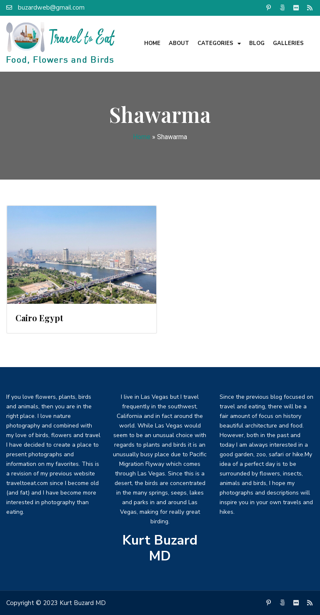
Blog (257, 43)
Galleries (288, 43)
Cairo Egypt (39, 317)
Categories (219, 43)
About (179, 43)
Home (152, 43)
